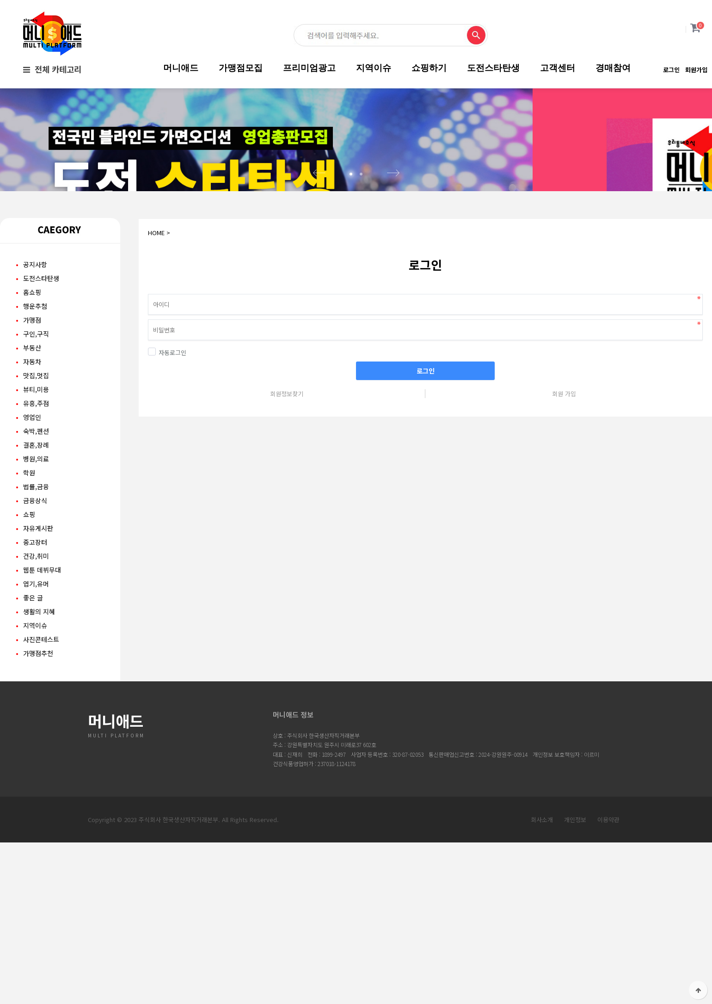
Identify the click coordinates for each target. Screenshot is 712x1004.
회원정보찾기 (286, 457)
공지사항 (35, 327)
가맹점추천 (38, 716)
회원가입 (696, 69)
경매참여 (613, 68)
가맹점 (32, 383)
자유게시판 (38, 591)
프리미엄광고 (309, 68)
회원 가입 (564, 457)
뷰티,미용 (36, 452)
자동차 (32, 425)
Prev (319, 236)
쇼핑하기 (429, 68)
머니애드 (180, 68)
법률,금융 (36, 550)
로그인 (671, 69)
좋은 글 (33, 661)
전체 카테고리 (52, 69)
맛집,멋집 (36, 438)
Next (393, 236)
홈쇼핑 (32, 355)
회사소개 (542, 883)
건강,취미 (36, 619)
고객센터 (557, 68)
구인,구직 (36, 397)
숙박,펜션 (36, 494)
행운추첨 (35, 369)
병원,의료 (36, 522)
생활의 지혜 (39, 675)
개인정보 (575, 883)
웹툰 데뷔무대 (42, 633)
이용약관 (608, 883)
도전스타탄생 (493, 68)
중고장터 (35, 605)
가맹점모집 (241, 68)
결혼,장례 (36, 508)
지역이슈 (373, 68)
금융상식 (35, 563)
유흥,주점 (36, 466)
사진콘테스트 (41, 702)
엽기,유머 (36, 647)
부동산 (32, 411)
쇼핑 (29, 577)
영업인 (32, 480)
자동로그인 (167, 416)
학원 (29, 536)
